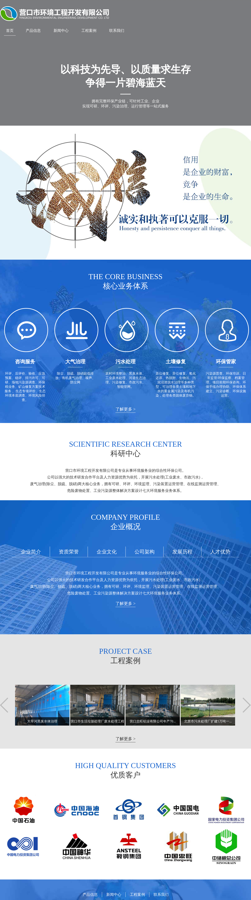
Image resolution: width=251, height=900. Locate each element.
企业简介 (31, 551)
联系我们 (116, 30)
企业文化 (107, 551)
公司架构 (144, 551)
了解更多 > (125, 409)
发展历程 (182, 551)
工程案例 (88, 30)
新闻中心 (61, 30)
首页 (10, 30)
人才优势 (220, 551)
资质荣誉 (69, 551)
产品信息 (33, 30)
